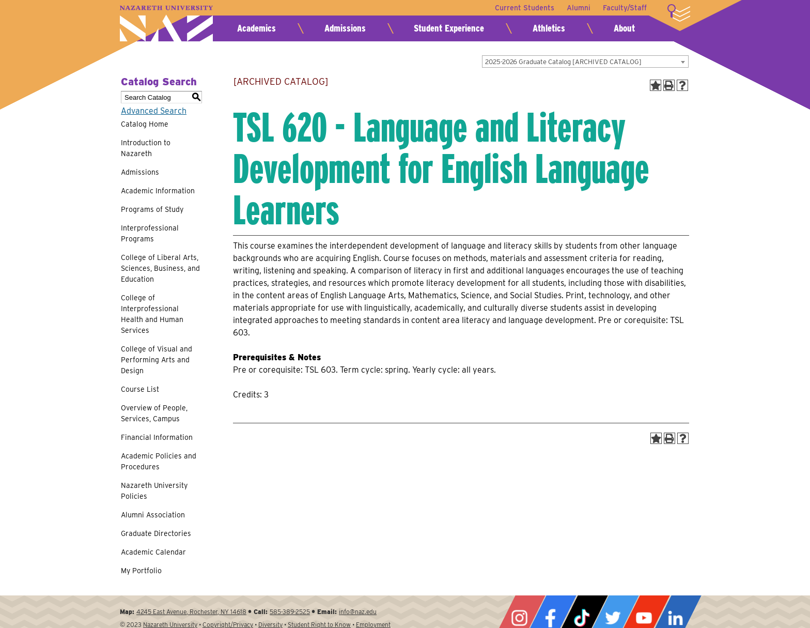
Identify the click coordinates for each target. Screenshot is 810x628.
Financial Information (157, 437)
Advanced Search (153, 111)
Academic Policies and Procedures (158, 461)
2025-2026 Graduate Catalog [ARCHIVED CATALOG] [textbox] (563, 62)
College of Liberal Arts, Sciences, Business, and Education (160, 268)
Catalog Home (144, 124)
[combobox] (585, 61)
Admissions (345, 28)
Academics (256, 28)
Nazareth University (166, 23)
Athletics (549, 28)
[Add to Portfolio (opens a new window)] (655, 85)
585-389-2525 (290, 612)
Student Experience (449, 28)
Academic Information (158, 191)
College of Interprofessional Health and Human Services (152, 314)
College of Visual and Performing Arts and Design (156, 360)
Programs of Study (152, 209)
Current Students (524, 8)
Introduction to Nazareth (145, 148)
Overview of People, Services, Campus (154, 413)
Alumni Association (153, 515)
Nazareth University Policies (154, 490)
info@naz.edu (358, 612)
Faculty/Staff (625, 8)
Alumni (578, 8)
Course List (140, 389)
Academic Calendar (153, 552)
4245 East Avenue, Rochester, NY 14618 (191, 612)
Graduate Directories (156, 533)
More (678, 13)
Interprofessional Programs (150, 233)
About (624, 28)
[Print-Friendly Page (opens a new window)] (669, 85)
